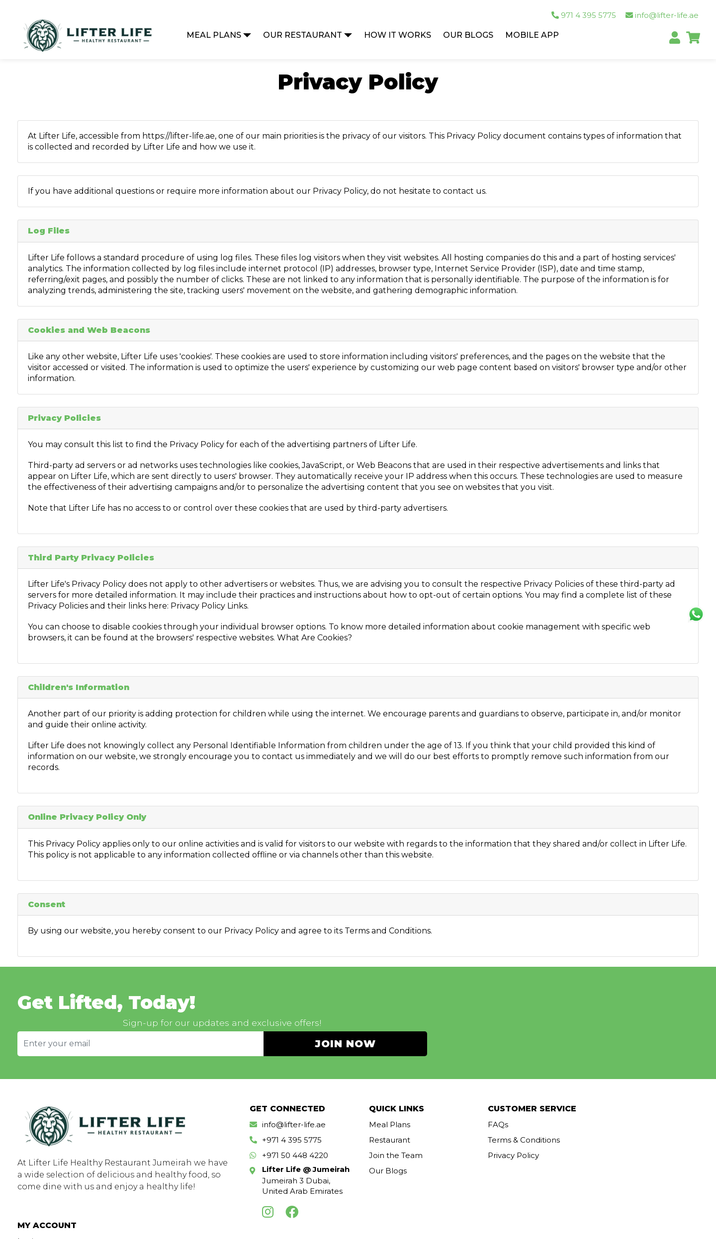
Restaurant (386, 1127)
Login (608, 1111)
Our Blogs (468, 35)
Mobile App (532, 35)
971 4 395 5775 (583, 15)
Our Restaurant (302, 35)
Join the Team (392, 1142)
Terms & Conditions (517, 1127)
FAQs (491, 1111)
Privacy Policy (507, 1142)
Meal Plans (213, 35)
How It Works (397, 35)
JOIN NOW (632, 1016)
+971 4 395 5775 (292, 1127)
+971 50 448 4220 (295, 1142)
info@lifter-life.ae (662, 15)
